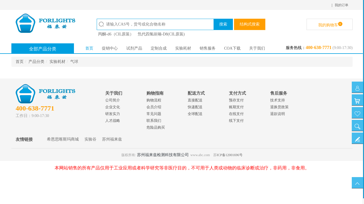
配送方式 (196, 93)
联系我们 (153, 120)
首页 (89, 48)
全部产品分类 (42, 48)
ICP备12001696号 (230, 155)
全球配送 (195, 114)
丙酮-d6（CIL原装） (116, 34)
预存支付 (236, 100)
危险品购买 (155, 127)
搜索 (223, 24)
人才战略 (112, 120)
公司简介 (112, 100)
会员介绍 (153, 107)
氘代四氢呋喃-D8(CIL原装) (161, 34)
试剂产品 (134, 48)
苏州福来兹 (112, 139)
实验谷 (90, 139)
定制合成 (159, 48)
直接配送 (195, 100)
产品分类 (36, 62)
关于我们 (257, 48)
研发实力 (112, 114)
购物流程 (153, 100)
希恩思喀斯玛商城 (63, 139)
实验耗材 (183, 48)
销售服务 (208, 48)
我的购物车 (330, 24)
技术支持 (277, 100)
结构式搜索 (250, 24)
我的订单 (341, 5)
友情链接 (24, 139)
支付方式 (237, 93)
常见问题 (153, 114)
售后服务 (278, 93)
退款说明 (277, 114)
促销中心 (110, 48)
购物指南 (155, 93)
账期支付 (236, 107)
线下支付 (236, 120)
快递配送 (195, 107)
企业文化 (112, 107)
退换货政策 (279, 107)
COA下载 (232, 48)
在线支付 (236, 114)
